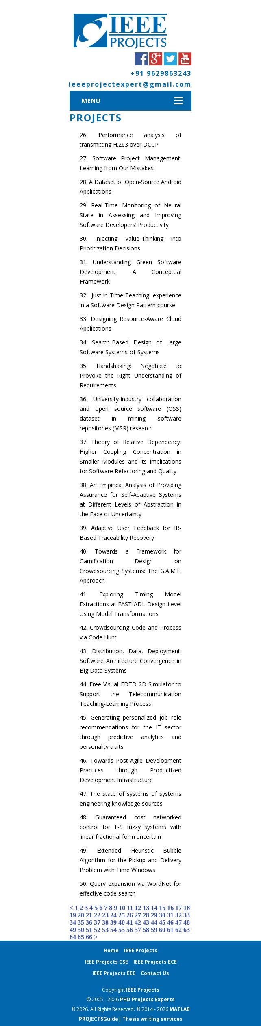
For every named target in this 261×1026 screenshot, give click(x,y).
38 (105, 922)
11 (130, 907)
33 (186, 915)
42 (138, 922)
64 (73, 937)
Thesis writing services (152, 1018)
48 (186, 922)
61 (170, 929)
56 (129, 929)
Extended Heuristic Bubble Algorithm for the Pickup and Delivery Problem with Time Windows (130, 860)
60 (162, 929)
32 (178, 915)
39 (113, 922)
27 (138, 915)
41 (129, 922)
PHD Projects (137, 999)
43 (146, 922)
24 (113, 915)
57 (138, 929)
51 (89, 929)
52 (97, 929)
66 (89, 937)
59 (154, 929)
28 (146, 915)
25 (121, 915)
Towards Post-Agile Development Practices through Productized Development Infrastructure (130, 770)
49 (73, 929)
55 (121, 929)
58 (146, 929)
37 (97, 922)
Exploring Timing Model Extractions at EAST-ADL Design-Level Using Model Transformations (130, 604)
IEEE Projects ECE (155, 961)
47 (178, 922)
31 (170, 915)
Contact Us (155, 973)
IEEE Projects (140, 950)
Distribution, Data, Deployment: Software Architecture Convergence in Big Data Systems (130, 660)
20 (81, 915)
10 (122, 907)
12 (138, 907)
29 (154, 915)
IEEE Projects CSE (106, 961)
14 (154, 907)
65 (81, 937)
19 (73, 915)
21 (89, 915)
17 (178, 907)
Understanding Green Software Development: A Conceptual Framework (130, 271)
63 (186, 929)
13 (146, 907)
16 (170, 907)
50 (81, 929)
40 (121, 922)
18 (186, 907)
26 (129, 915)
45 (162, 922)
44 (154, 922)
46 (170, 922)
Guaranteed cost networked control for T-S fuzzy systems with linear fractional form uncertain (130, 826)
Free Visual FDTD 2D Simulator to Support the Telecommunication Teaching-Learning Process (130, 694)
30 (162, 915)
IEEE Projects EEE (113, 973)
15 (162, 907)
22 (97, 915)
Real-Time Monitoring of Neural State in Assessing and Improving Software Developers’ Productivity (130, 215)
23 (105, 915)
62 (178, 929)
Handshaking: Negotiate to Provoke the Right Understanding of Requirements (130, 375)
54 (113, 929)
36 (89, 922)
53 (105, 929)
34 (73, 922)
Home (111, 950)
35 (81, 922)
